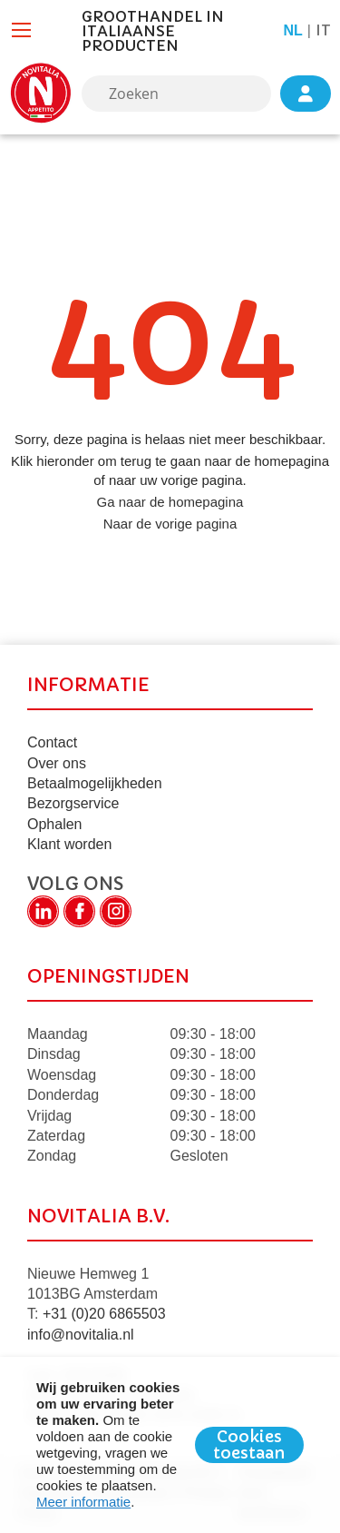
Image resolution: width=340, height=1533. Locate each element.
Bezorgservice (73, 803)
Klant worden (69, 844)
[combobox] (176, 93)
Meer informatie (83, 1501)
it (323, 30)
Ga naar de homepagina (170, 501)
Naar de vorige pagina (170, 523)
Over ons (56, 763)
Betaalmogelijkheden (94, 783)
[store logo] (41, 93)
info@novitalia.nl (80, 1334)
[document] (170, 1445)
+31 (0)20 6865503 (104, 1313)
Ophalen (55, 824)
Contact (52, 742)
